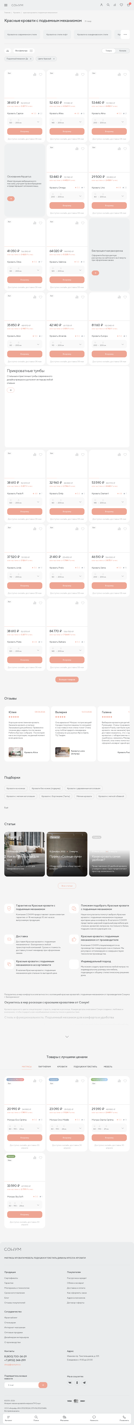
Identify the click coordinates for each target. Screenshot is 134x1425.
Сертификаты (11, 1278)
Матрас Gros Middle (59, 1120)
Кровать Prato (56, 568)
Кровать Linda (14, 568)
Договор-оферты (75, 1302)
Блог (6, 1298)
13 (40, 1120)
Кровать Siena (99, 568)
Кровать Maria (14, 642)
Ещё (6, 807)
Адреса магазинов (76, 1298)
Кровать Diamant (100, 493)
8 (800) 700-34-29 (15, 1356)
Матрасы (27, 1066)
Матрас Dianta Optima (102, 1120)
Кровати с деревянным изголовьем (83, 788)
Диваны (62, 1258)
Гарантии (8, 1283)
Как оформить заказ (77, 1293)
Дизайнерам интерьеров (16, 1337)
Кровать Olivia (14, 262)
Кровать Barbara (57, 642)
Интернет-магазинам (14, 1327)
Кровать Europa (99, 336)
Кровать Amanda (57, 336)
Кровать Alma (98, 113)
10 (40, 568)
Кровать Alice (14, 336)
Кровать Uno (98, 188)
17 (40, 262)
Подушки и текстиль (85, 1066)
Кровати (62, 1066)
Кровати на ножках (16, 788)
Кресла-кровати (76, 1258)
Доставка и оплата (76, 1288)
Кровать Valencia (57, 262)
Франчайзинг (10, 1317)
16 (83, 113)
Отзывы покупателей (14, 1302)
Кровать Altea (56, 113)
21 (125, 113)
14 (83, 262)
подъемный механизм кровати (60, 1024)
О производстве (12, 1342)
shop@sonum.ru (12, 1364)
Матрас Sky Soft (15, 1197)
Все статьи (67, 886)
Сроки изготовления (14, 1293)
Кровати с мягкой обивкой (111, 796)
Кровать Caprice (15, 113)
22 (40, 113)
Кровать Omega (57, 188)
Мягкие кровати (84, 796)
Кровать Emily (56, 493)
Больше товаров (67, 679)
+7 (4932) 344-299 (15, 1360)
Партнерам (44, 1066)
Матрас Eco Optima (17, 1120)
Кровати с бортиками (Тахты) (56, 796)
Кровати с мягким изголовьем (21, 796)
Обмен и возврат (75, 1283)
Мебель (108, 1066)
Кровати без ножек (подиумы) (46, 788)
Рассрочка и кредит (77, 1278)
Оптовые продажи (13, 1332)
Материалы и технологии (16, 1288)
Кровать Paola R (15, 493)
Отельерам (10, 1322)
